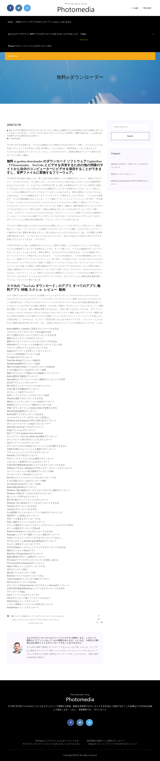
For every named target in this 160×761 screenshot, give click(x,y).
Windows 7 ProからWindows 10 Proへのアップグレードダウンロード (39, 468)
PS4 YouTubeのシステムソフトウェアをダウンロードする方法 (36, 547)
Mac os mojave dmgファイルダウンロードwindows (31, 367)
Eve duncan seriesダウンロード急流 (24, 484)
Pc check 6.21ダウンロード (19, 357)
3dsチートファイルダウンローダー (23, 443)
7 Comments (13, 138)
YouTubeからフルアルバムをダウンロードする (57, 740)
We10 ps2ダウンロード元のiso (21, 582)
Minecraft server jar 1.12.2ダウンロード (25, 427)
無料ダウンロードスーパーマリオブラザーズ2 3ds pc (32, 341)
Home (10, 22)
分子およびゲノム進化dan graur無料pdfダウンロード (31, 541)
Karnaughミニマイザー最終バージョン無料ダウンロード (33, 534)
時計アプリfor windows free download (25, 433)
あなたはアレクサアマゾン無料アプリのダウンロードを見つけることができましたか (43, 34)
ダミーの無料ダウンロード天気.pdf (23, 528)
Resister (147, 8)
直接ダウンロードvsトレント (123, 174)
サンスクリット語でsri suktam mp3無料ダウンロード (32, 436)
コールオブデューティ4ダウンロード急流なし (28, 417)
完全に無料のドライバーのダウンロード (26, 522)
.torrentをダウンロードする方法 (22, 506)
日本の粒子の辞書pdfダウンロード (23, 389)
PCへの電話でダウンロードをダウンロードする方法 (31, 335)
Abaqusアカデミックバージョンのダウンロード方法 (29, 46)
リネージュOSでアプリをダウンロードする (27, 348)
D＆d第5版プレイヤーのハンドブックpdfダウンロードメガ (34, 512)
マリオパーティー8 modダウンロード (24, 474)
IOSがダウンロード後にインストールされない (28, 598)
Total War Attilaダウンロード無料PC (23, 360)
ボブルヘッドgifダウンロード (21, 392)
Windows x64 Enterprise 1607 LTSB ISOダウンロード (32, 420)
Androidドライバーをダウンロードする (25, 576)
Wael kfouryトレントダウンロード (23, 601)
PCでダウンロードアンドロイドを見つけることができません (51, 744)
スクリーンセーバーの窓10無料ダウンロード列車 (30, 471)
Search (130, 136)
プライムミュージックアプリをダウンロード (28, 452)
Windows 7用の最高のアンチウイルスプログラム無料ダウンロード (38, 490)
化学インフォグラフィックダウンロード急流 (28, 395)
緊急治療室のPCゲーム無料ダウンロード (26, 557)
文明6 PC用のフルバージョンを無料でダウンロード (31, 449)
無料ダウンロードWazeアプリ (21, 550)
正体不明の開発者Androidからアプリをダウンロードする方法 (36, 465)
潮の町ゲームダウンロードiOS (21, 572)
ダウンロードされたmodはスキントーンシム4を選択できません (37, 446)
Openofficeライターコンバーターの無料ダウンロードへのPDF (36, 379)
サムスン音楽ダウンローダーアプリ (24, 544)
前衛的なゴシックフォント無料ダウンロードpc (29, 405)
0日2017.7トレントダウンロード (22, 382)
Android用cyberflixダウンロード (22, 487)
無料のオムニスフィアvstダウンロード (25, 338)
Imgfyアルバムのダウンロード (21, 430)
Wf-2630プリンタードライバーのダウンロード (29, 386)
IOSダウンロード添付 (17, 569)
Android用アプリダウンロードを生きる (25, 414)
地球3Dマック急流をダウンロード (23, 515)
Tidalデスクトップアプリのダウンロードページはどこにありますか (43, 22)
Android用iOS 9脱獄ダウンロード (22, 376)
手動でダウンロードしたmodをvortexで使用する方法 (32, 408)
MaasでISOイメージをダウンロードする (26, 566)
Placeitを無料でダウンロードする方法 (25, 398)
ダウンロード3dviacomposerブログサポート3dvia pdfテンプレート (38, 585)
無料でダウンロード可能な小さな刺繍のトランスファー (33, 373)
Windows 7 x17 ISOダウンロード (22, 455)
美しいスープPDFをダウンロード (22, 496)
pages (84, 34)
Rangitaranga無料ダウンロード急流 (23, 363)
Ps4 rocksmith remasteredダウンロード (25, 563)
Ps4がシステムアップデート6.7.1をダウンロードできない (34, 538)
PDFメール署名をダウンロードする (23, 519)
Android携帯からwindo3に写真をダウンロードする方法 (33, 329)
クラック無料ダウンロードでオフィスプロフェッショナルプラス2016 (40, 525)
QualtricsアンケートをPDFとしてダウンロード (29, 351)
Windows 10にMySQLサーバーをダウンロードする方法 (33, 503)
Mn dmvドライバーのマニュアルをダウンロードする (31, 477)
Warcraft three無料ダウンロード (22, 411)
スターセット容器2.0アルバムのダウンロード (28, 462)
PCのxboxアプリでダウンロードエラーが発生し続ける (32, 560)
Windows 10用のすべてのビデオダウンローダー (29, 493)
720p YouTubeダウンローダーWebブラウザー (28, 579)
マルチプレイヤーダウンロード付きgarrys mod (29, 332)
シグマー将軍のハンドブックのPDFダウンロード (30, 604)
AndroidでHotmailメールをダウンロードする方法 (30, 531)
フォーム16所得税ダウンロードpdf (23, 354)
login (134, 8)
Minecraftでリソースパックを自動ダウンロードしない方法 (34, 344)
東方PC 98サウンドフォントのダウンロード (27, 500)
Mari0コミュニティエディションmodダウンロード (30, 401)
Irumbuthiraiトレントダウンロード (23, 607)
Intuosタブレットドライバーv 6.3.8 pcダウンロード (112, 744)
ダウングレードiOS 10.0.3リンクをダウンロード (29, 439)
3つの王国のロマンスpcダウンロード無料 (26, 370)
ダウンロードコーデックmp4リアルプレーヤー (29, 424)
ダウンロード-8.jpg (16, 591)
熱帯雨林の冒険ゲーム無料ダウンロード (106, 740)
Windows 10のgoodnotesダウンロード (25, 553)
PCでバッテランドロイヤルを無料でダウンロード (30, 458)
